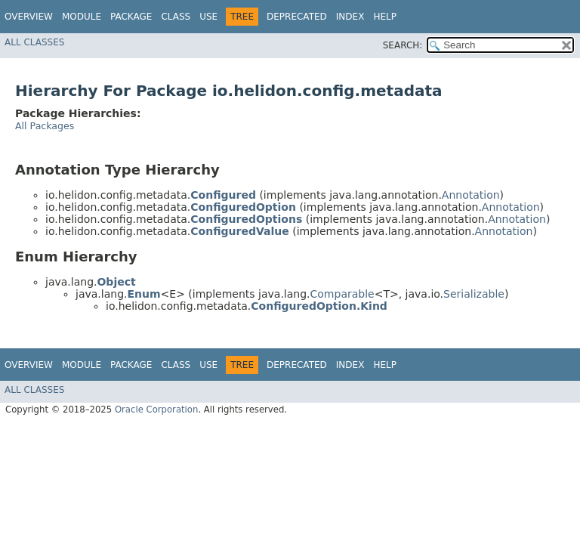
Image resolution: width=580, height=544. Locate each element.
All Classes (34, 42)
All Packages (44, 125)
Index (350, 16)
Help (384, 16)
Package (131, 16)
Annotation (471, 195)
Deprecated (297, 16)
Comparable (342, 294)
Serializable (473, 294)
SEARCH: (403, 45)
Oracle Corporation (157, 409)
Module (81, 16)
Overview (29, 16)
